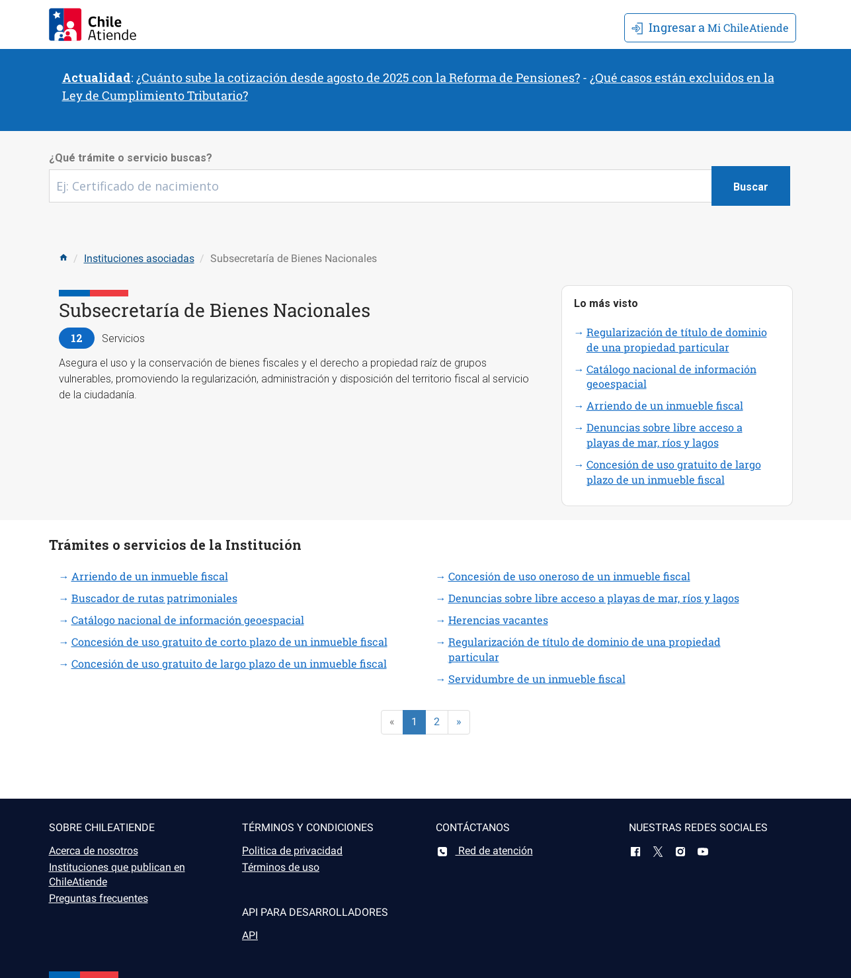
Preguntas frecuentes (98, 898)
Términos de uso (280, 867)
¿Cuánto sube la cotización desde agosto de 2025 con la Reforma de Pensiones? (358, 77)
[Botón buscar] (750, 186)
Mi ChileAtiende (710, 27)
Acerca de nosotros (93, 850)
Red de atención (484, 850)
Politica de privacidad (292, 850)
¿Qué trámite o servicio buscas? (130, 158)
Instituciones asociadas (139, 258)
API (250, 935)
